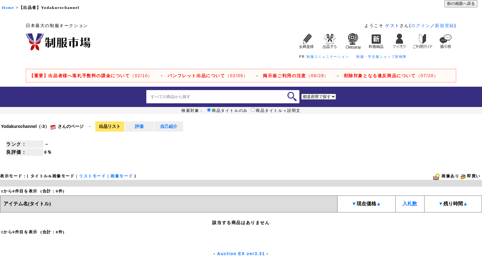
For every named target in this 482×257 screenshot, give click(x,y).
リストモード (92, 176)
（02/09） (208, 75)
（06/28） (296, 75)
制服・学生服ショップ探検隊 (381, 56)
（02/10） (91, 75)
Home (8, 7)
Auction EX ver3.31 (241, 253)
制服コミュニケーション (327, 56)
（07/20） (391, 75)
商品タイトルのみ (227, 111)
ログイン (420, 25)
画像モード (121, 176)
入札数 (409, 203)
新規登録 (444, 25)
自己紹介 (168, 126)
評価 (139, 126)
